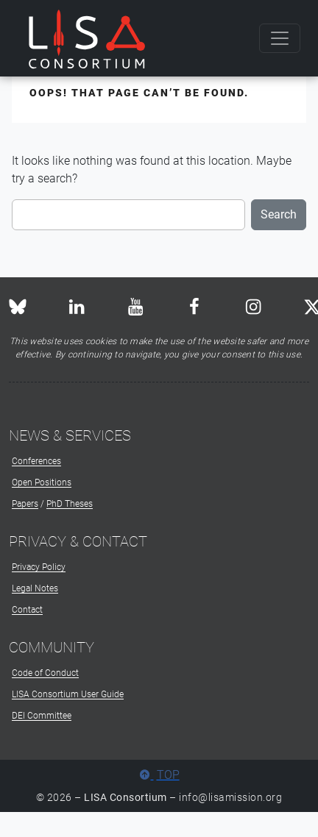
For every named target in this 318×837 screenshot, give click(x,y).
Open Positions (41, 482)
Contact (27, 610)
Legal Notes (35, 588)
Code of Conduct (45, 673)
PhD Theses (69, 504)
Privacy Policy (39, 567)
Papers (25, 504)
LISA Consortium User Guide (68, 694)
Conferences (36, 461)
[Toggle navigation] (279, 38)
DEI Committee (41, 715)
